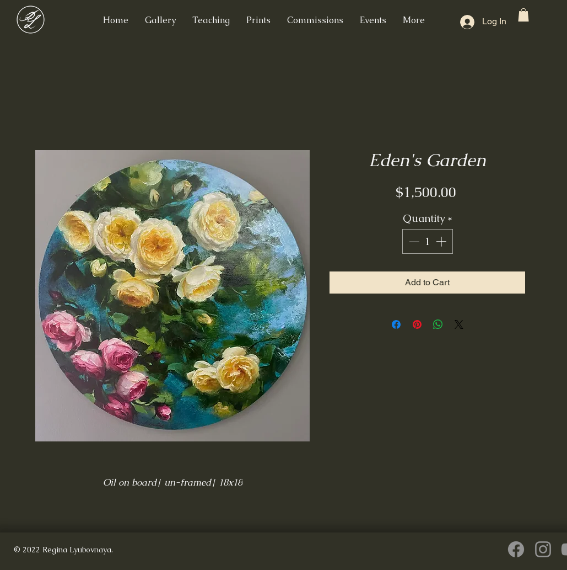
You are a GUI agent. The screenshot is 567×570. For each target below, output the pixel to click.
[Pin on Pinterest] (417, 324)
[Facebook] (516, 549)
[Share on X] (459, 324)
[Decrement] (413, 241)
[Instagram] (543, 549)
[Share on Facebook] (396, 324)
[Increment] (442, 241)
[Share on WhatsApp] (438, 324)
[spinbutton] (427, 241)
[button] (523, 15)
